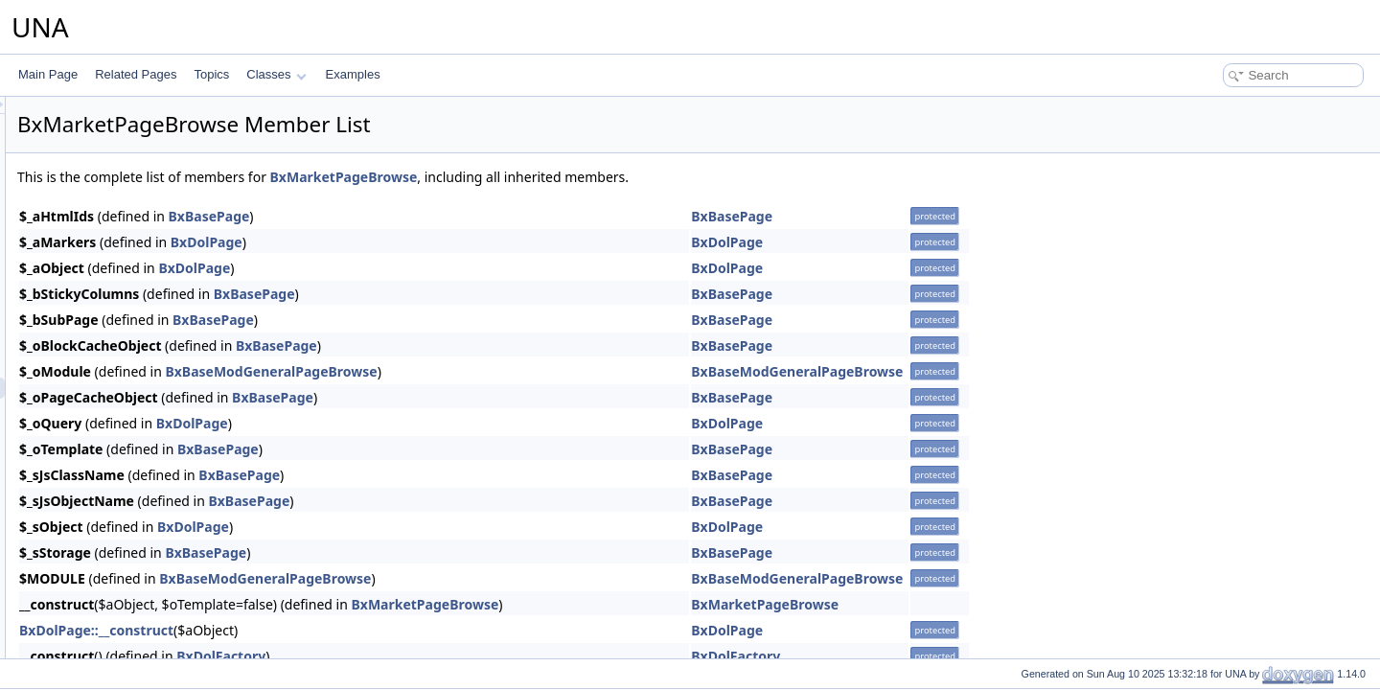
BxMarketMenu (122, 198)
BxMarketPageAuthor (138, 367)
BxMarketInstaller (127, 620)
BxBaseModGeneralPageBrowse (510, 371)
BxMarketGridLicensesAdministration (177, 177)
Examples (353, 74)
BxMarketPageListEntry (143, 451)
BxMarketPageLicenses (143, 430)
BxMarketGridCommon (141, 135)
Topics (211, 74)
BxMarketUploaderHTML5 (150, 557)
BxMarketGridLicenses (141, 156)
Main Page (48, 74)
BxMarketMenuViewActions (153, 325)
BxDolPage (446, 242)
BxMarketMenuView (134, 303)
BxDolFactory (460, 656)
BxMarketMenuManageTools (156, 219)
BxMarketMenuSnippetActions (160, 240)
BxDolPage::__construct (336, 630)
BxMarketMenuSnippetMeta (154, 261)
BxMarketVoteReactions (144, 578)
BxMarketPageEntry (134, 409)
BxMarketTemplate (130, 535)
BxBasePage (449, 216)
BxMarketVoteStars (132, 599)
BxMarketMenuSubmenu (146, 282)
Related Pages (135, 74)
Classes (276, 74)
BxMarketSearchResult (142, 514)
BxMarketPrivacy (126, 472)
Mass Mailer (99, 641)
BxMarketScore (122, 493)
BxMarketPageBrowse (140, 388)
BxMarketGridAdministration (154, 114)
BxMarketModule (126, 346)
